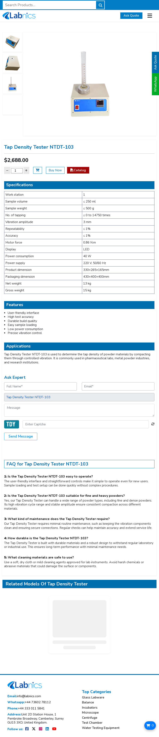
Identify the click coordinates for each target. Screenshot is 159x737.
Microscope (90, 713)
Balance (88, 702)
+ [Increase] (26, 170)
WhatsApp (155, 84)
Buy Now (55, 170)
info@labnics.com (24, 696)
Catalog (78, 170)
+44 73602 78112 (29, 702)
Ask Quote (131, 15)
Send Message (20, 436)
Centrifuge (89, 718)
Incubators (90, 708)
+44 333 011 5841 (26, 708)
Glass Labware (93, 698)
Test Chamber (92, 723)
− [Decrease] (7, 170)
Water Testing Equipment (100, 728)
